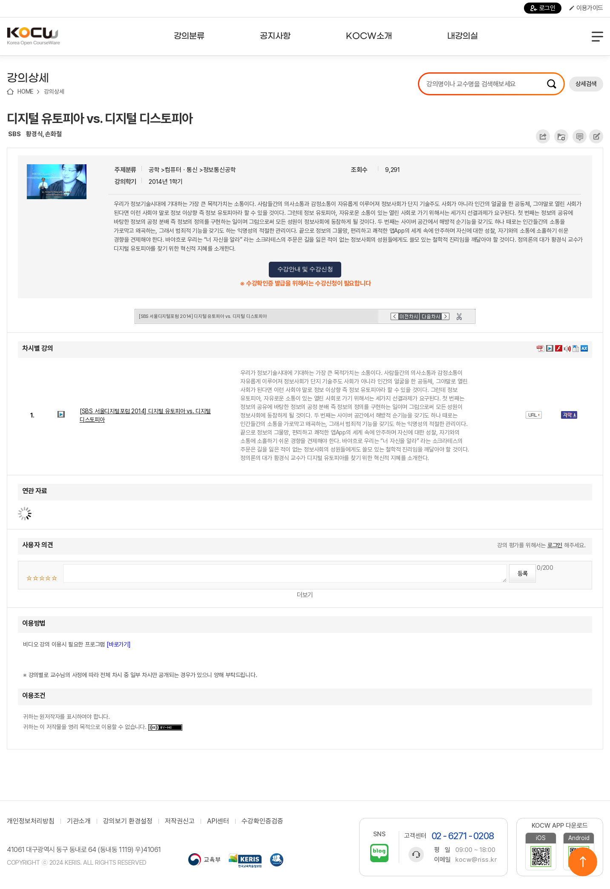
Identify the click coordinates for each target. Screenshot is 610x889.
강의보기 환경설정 (127, 821)
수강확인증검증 (262, 821)
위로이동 (582, 861)
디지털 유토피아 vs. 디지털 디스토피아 (100, 118)
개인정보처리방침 (31, 821)
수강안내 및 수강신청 (305, 269)
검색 (551, 84)
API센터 (218, 821)
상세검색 (586, 84)
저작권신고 (180, 821)
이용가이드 (586, 8)
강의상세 (54, 91)
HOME (25, 91)
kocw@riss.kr (476, 859)
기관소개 (79, 821)
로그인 (542, 8)
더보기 (305, 595)
